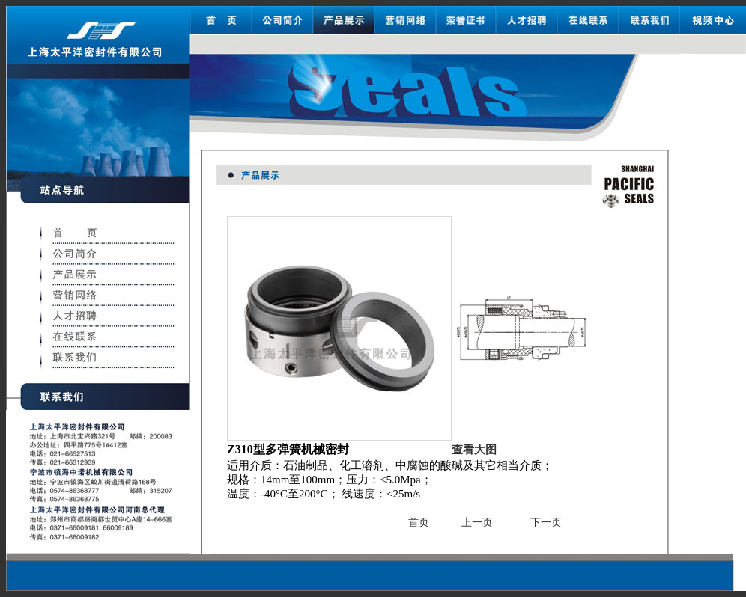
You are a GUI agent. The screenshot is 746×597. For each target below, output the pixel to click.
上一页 (477, 522)
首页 (418, 522)
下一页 (546, 522)
